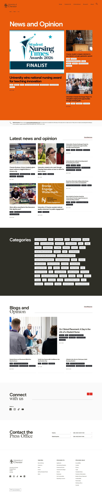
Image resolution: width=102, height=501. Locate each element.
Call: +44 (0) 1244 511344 (82, 433)
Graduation (69, 63)
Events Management (74, 251)
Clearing (44, 174)
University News (86, 103)
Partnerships (78, 480)
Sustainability (52, 280)
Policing (37, 276)
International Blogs (75, 263)
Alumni (68, 58)
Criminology (66, 247)
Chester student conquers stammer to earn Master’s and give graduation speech (79, 55)
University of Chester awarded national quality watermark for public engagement (51, 208)
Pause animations (15, 490)
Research (89, 185)
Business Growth (59, 243)
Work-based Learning (68, 284)
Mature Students (74, 267)
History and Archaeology (14, 214)
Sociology (38, 280)
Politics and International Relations (49, 276)
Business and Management (25, 174)
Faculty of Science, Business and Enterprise (44, 259)
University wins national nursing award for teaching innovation (35, 79)
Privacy (77, 467)
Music (51, 271)
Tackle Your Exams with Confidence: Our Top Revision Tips (49, 360)
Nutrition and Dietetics (73, 271)
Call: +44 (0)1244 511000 (82, 436)
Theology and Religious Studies (82, 202)
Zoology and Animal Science (82, 284)
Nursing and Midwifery (54, 84)
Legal (77, 469)
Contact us (40, 465)
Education (73, 202)
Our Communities (60, 476)
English (64, 251)
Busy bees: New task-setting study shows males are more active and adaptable (77, 182)
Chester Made (73, 58)
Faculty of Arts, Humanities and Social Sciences (22, 211)
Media (82, 267)
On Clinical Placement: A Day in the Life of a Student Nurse (74, 330)
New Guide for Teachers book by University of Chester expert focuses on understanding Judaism (77, 198)
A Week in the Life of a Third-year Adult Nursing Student (76, 360)
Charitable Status (79, 471)
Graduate (83, 61)
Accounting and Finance (14, 174)
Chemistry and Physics (71, 243)
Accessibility (78, 463)
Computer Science (48, 247)
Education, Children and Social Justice (43, 251)
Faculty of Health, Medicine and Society (32, 84)
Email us (61, 433)
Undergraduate (79, 103)
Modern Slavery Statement (81, 476)
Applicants (59, 463)
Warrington (12, 87)
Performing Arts (84, 271)
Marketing (56, 267)
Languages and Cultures (41, 267)
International (75, 63)
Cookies (77, 465)
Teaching (60, 280)
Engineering (57, 251)
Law (50, 267)
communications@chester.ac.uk (33, 122)
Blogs (37, 243)
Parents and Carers (60, 467)
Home (11, 11)
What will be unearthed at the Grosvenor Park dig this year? (22, 208)
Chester (22, 84)
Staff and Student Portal (43, 471)
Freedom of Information (80, 474)
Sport (44, 280)
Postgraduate (69, 65)
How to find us (41, 463)
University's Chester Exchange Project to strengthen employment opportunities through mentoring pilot (79, 99)
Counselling (57, 247)
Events (39, 469)
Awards (11, 84)
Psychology (84, 185)
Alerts (39, 474)
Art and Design (59, 239)
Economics (74, 247)
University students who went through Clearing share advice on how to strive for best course (51, 169)
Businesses (59, 474)
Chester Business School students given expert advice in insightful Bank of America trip (22, 169)
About (15, 11)
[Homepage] (10, 6)
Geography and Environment (62, 259)
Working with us (79, 483)
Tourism (83, 280)
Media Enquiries (61, 436)
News (18, 11)
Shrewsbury (87, 276)
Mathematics (65, 267)
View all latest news (88, 137)
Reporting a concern (61, 478)
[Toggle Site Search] (96, 4)
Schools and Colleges (61, 469)
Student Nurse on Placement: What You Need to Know (20, 360)
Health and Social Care (44, 84)
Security (77, 485)
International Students (61, 465)
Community (38, 247)
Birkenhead (17, 84)
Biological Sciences (76, 239)
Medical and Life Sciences (83, 63)
